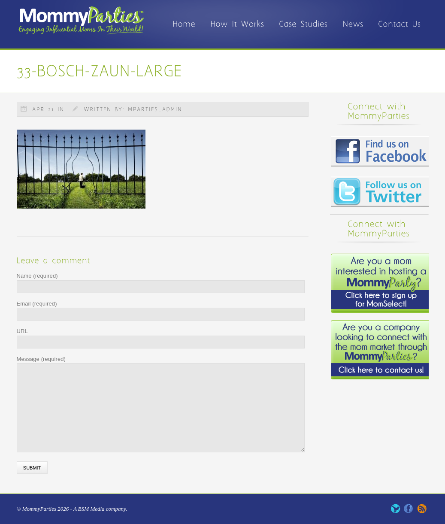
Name (37, 276)
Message (41, 359)
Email (37, 303)
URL (22, 331)
